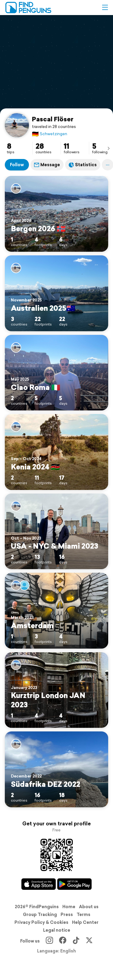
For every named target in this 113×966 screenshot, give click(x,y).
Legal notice (56, 930)
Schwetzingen (49, 133)
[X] (89, 941)
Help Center (85, 922)
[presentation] (108, 148)
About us (89, 907)
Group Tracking (40, 914)
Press (67, 914)
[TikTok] (76, 941)
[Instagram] (49, 941)
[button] (105, 7)
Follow (17, 165)
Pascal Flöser (53, 118)
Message (47, 165)
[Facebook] (62, 941)
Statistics (83, 165)
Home (68, 907)
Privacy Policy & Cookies (41, 922)
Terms (83, 914)
